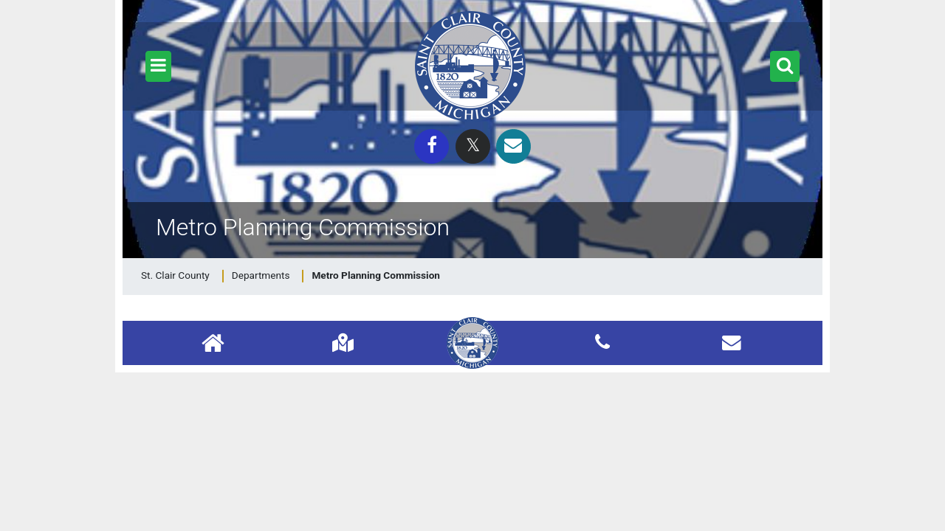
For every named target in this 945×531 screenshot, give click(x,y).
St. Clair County (175, 275)
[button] (158, 66)
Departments (261, 275)
